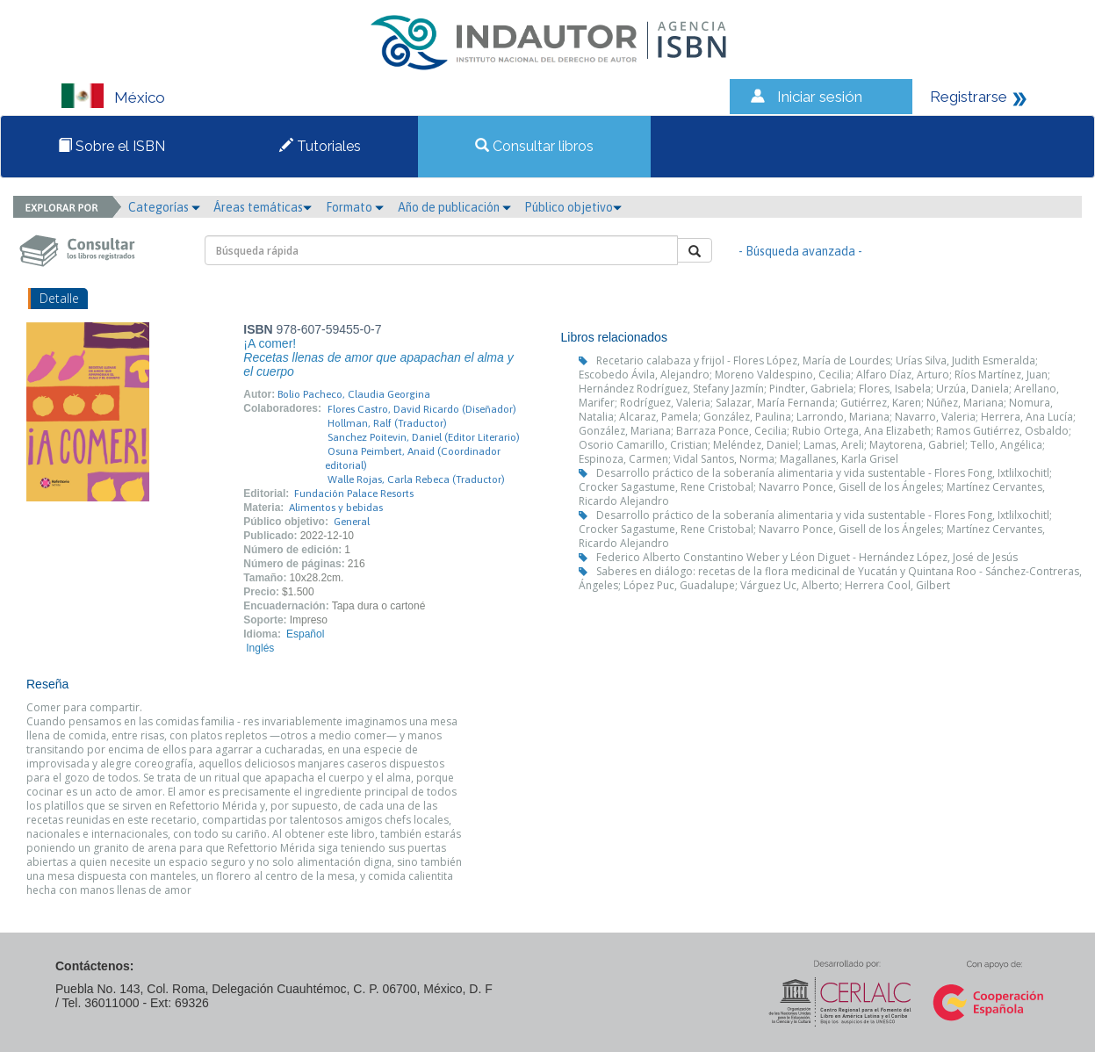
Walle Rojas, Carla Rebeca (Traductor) (416, 479)
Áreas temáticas (262, 207)
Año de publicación (454, 207)
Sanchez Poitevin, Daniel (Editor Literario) (424, 437)
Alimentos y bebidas (336, 507)
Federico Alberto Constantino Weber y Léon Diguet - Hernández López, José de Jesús (807, 557)
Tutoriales (320, 146)
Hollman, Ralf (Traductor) (387, 423)
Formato (355, 207)
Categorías (164, 207)
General (352, 521)
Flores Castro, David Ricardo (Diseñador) (422, 409)
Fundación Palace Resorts (354, 493)
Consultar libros (534, 146)
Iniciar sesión (819, 96)
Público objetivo (573, 207)
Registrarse (968, 96)
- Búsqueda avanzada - (800, 251)
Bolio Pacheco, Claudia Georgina (353, 394)
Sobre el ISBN (111, 146)
